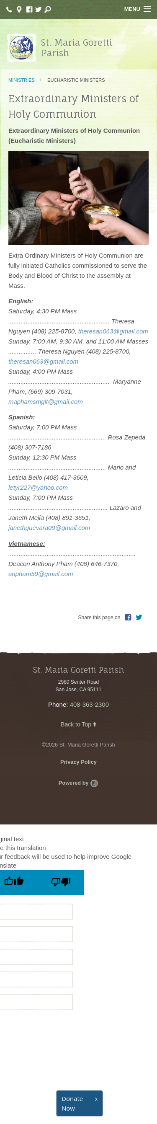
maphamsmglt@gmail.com (45, 401)
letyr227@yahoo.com (38, 487)
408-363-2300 (89, 704)
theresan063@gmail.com (113, 331)
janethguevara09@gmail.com (49, 527)
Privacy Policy (78, 762)
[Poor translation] (60, 882)
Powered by (78, 783)
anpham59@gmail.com (40, 573)
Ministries (21, 80)
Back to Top (78, 724)
